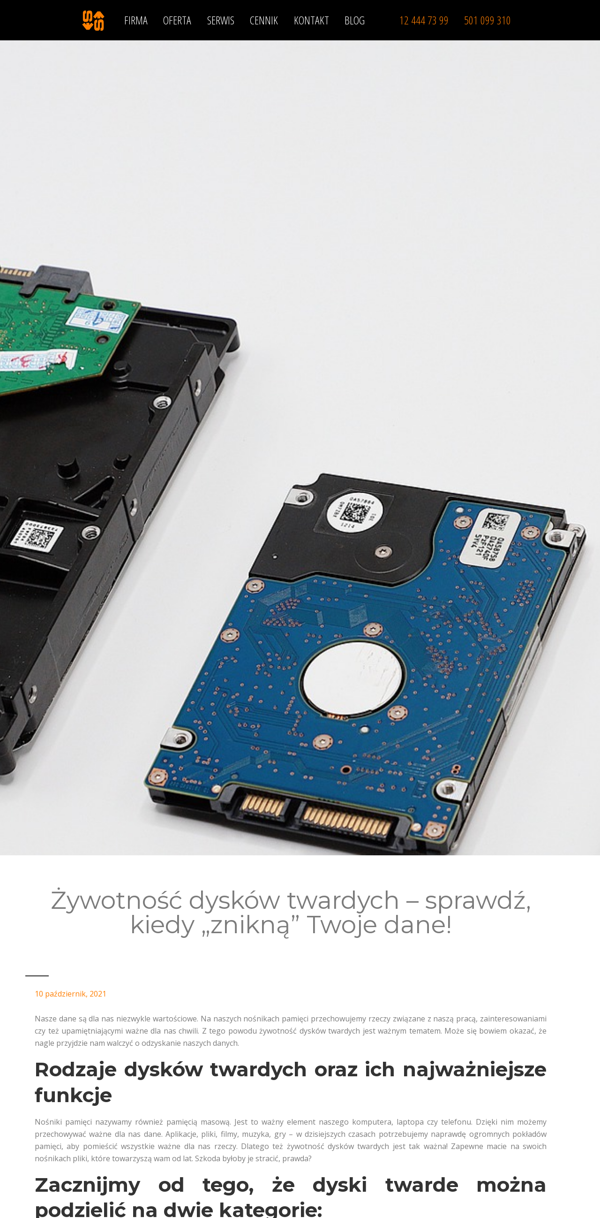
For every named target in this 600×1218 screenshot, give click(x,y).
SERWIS (220, 20)
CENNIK (264, 20)
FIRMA (136, 20)
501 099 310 (487, 20)
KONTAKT (311, 20)
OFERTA (177, 20)
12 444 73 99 (424, 20)
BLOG (355, 20)
